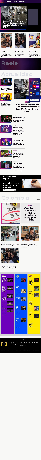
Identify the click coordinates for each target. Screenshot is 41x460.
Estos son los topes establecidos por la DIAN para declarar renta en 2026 (11, 182)
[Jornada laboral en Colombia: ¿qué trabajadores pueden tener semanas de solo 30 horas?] (6, 40)
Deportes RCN (36, 340)
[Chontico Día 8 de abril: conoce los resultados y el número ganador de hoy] (6, 141)
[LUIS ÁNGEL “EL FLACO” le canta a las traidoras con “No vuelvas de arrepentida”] (21, 301)
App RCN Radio (22, 1)
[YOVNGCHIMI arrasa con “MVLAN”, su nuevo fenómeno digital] (7, 281)
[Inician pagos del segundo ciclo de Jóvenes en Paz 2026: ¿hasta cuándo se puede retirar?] (34, 40)
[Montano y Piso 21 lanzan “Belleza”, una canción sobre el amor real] (7, 297)
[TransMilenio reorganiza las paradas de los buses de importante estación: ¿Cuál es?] (10, 233)
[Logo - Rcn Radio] (2, 1)
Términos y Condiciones (19, 350)
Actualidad (8, 1)
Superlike (37, 342)
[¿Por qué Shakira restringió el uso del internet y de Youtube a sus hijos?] (6, 164)
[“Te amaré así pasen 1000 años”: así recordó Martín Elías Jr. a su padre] (21, 292)
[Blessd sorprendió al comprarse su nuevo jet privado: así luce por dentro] (6, 118)
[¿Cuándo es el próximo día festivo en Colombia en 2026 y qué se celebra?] (10, 213)
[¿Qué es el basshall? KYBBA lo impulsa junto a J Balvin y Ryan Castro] (7, 289)
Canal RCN (21, 340)
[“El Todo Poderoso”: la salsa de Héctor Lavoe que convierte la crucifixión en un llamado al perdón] (34, 299)
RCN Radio (25, 340)
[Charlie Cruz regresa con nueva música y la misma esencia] (34, 282)
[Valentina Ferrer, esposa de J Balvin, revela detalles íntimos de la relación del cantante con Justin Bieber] (6, 128)
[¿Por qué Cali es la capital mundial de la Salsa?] (34, 289)
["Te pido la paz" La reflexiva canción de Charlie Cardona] (34, 309)
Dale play (34, 99)
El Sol (26, 342)
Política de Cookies (37, 350)
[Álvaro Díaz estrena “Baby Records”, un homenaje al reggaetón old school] (7, 312)
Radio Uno (30, 342)
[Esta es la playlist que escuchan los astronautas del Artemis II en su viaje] (6, 81)
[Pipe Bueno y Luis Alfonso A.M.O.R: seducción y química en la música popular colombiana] (21, 323)
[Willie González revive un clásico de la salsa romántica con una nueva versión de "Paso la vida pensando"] (34, 321)
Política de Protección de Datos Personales (28, 350)
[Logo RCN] (4, 344)
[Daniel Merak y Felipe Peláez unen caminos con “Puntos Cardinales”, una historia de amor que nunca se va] (21, 311)
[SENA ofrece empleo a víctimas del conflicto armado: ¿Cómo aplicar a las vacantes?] (20, 40)
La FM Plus (33, 342)
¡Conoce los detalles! (10, 190)
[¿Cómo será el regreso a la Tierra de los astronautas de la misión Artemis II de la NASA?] (14, 17)
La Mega (24, 342)
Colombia (15, 1)
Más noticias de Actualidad (13, 171)
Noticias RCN (29, 340)
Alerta (21, 342)
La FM (32, 340)
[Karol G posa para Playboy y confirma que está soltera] (7, 304)
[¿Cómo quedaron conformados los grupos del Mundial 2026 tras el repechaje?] (6, 153)
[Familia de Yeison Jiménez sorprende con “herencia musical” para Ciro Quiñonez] (21, 283)
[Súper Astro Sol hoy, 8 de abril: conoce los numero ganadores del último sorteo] (6, 96)
